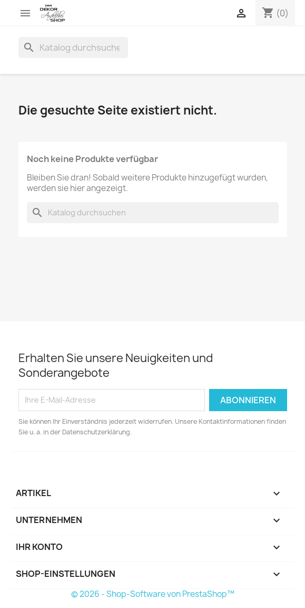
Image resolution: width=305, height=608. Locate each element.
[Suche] (73, 47)
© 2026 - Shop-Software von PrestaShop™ (152, 594)
